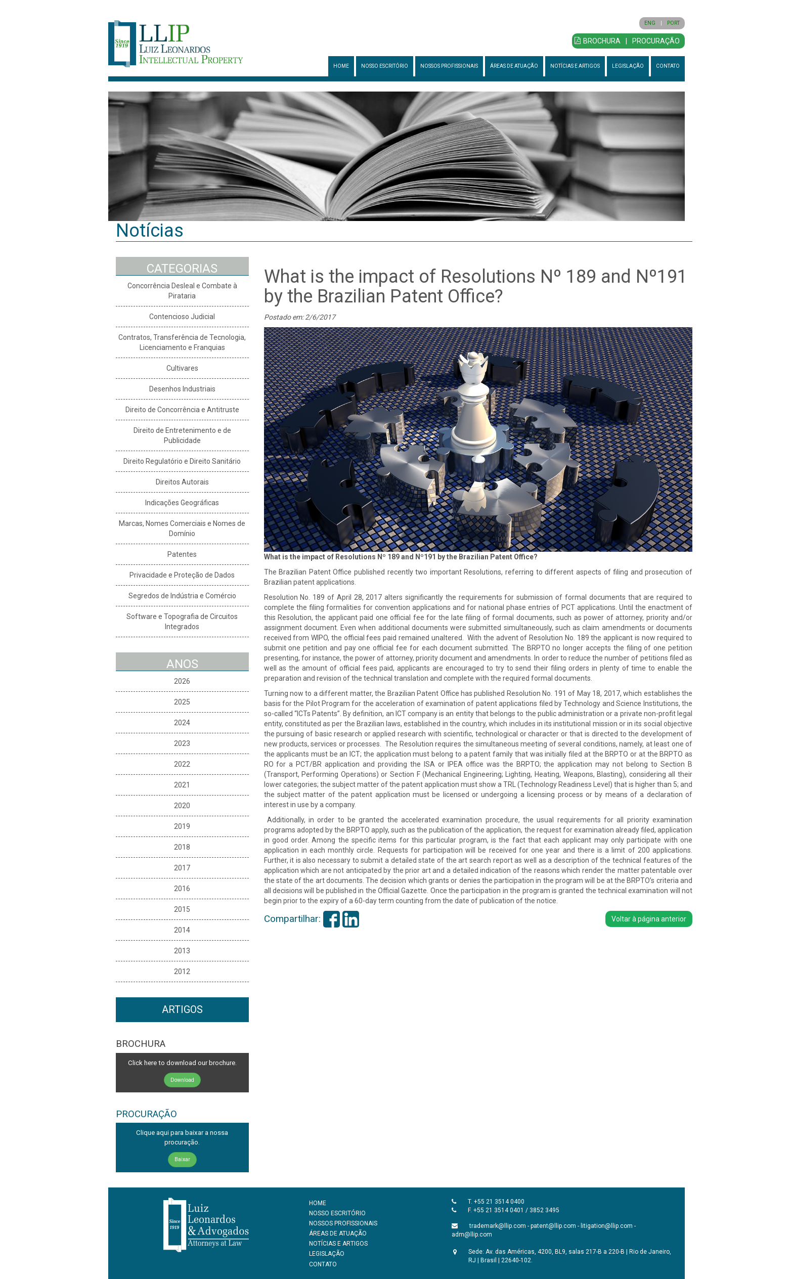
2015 (182, 909)
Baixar (182, 1159)
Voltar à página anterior (648, 919)
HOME (341, 66)
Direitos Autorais (182, 482)
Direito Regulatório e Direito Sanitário (182, 461)
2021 (182, 785)
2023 (182, 743)
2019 (182, 826)
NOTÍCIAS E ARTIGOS (575, 66)
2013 (182, 951)
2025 (182, 702)
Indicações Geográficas (182, 503)
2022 (182, 764)
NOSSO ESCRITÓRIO (384, 66)
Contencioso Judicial (182, 317)
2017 (182, 868)
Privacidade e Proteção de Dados (182, 575)
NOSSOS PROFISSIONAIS (449, 66)
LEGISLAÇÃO (628, 66)
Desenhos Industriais (182, 389)
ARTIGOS (182, 1009)
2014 (182, 930)
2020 (182, 806)
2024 (182, 723)
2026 (182, 681)
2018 (182, 847)
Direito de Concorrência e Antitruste (182, 410)
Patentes (182, 554)
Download (182, 1080)
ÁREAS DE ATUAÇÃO (514, 66)
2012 (182, 971)
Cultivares (182, 368)
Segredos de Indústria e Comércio (182, 596)
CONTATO (668, 66)
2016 (182, 889)
